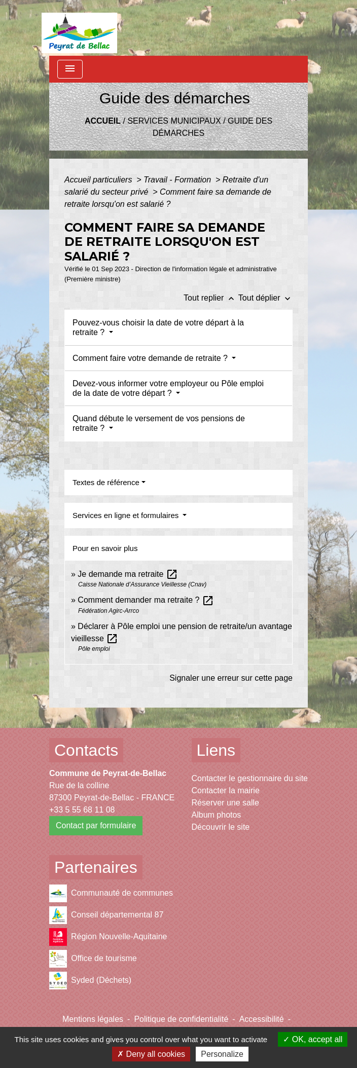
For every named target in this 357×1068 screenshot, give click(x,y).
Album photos (216, 815)
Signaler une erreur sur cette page (231, 678)
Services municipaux (174, 121)
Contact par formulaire (96, 825)
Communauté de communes (111, 893)
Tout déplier (265, 297)
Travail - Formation (178, 179)
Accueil (103, 121)
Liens (216, 750)
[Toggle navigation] (70, 69)
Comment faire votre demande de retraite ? (151, 358)
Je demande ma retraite (127, 574)
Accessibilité (261, 1019)
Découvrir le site (221, 827)
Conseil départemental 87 (106, 915)
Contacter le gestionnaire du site (250, 778)
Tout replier (211, 297)
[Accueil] (79, 28)
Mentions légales (92, 1019)
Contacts (86, 750)
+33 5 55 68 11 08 (82, 809)
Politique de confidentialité (181, 1019)
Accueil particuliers (99, 179)
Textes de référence (106, 482)
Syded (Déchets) (90, 980)
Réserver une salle (225, 802)
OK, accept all (312, 1039)
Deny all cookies (151, 1054)
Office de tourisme (93, 959)
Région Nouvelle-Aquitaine (108, 937)
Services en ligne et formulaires (127, 515)
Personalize (222, 1054)
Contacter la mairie (226, 790)
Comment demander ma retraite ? (146, 600)
